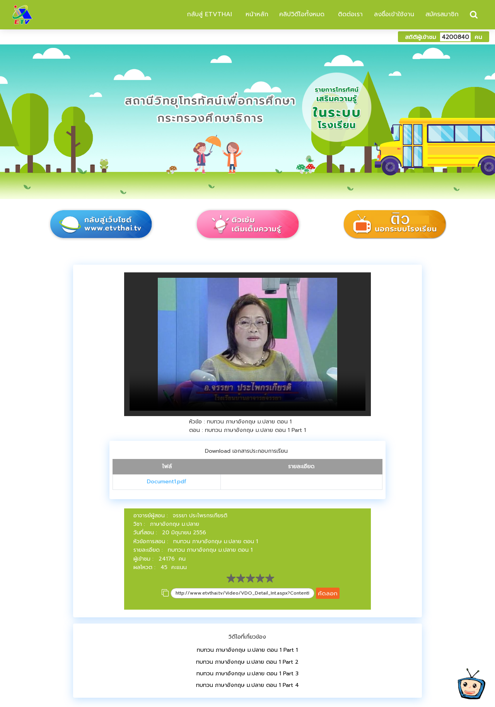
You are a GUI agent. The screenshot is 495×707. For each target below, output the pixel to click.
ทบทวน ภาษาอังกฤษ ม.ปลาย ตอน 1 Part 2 (247, 662)
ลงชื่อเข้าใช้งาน (394, 14)
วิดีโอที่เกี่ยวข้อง (247, 637)
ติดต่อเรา (349, 14)
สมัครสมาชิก (442, 14)
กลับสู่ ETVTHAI (208, 14)
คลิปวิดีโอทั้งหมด (301, 14)
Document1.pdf (166, 482)
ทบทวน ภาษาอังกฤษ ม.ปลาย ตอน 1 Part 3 (247, 674)
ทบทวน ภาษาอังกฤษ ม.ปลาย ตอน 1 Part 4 (247, 685)
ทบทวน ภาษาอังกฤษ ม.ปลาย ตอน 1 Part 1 (247, 650)
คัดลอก (328, 593)
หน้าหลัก (255, 14)
